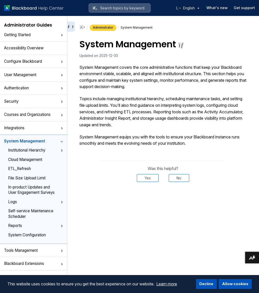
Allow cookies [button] (235, 284)
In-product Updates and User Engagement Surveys (31, 190)
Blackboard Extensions (33, 263)
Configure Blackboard (33, 61)
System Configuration (27, 235)
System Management (33, 141)
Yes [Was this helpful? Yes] (148, 178)
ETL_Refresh (19, 168)
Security (33, 101)
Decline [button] (206, 284)
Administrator (103, 27)
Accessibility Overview (24, 48)
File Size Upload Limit (27, 178)
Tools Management (33, 250)
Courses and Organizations (33, 114)
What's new (217, 8)
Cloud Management (25, 159)
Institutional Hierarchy (35, 150)
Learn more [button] (166, 283)
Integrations (33, 127)
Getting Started (33, 34)
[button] (61, 35)
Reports (35, 225)
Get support (244, 8)
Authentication (33, 88)
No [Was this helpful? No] (179, 178)
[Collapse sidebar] (71, 27)
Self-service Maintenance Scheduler (30, 213)
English (191, 8)
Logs (35, 201)
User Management (33, 74)
